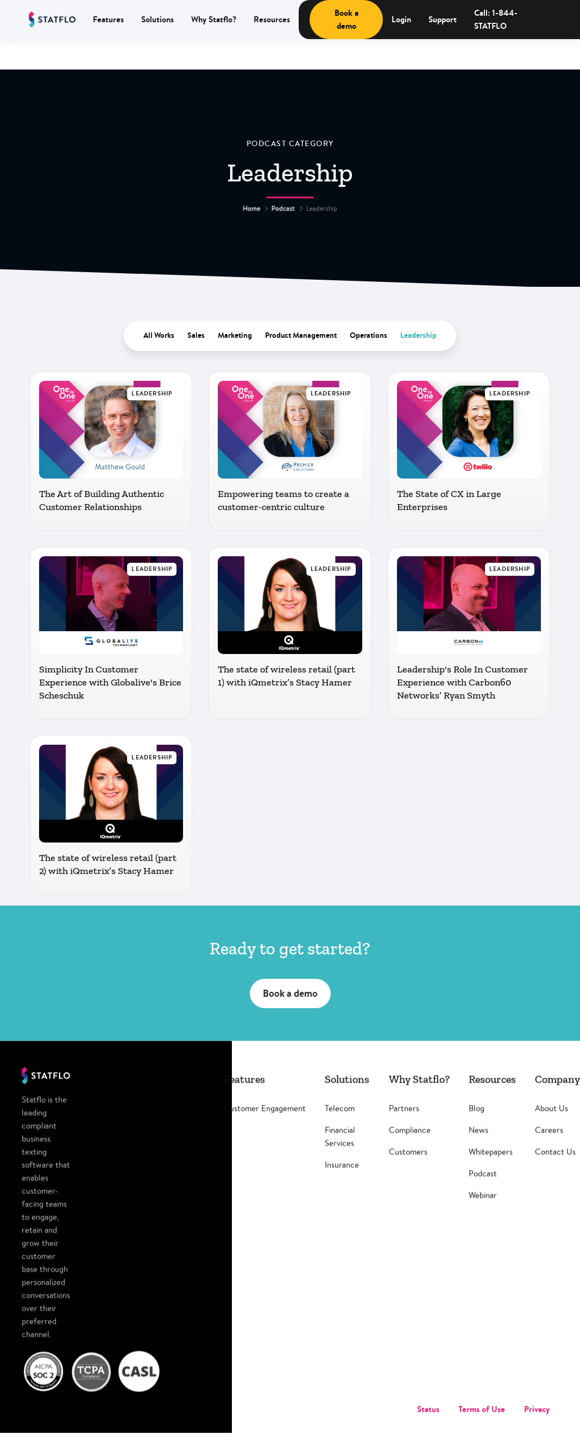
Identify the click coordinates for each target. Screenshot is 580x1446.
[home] (52, 19)
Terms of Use (481, 1422)
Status (428, 1422)
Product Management (301, 335)
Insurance (342, 1177)
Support (442, 19)
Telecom (340, 1121)
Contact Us (555, 1164)
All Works (158, 335)
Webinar (483, 1208)
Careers (549, 1142)
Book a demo (346, 19)
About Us (551, 1121)
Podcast (283, 208)
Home (251, 208)
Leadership (418, 335)
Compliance (410, 1142)
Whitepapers (491, 1164)
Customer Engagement (265, 1121)
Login (401, 19)
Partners (404, 1121)
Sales (196, 335)
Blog (476, 1121)
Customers (408, 1164)
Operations (368, 335)
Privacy (537, 1422)
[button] (108, 19)
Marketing (235, 335)
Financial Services (340, 1149)
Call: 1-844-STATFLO (496, 19)
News (478, 1142)
